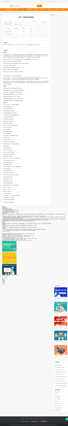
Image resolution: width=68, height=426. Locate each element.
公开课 (23, 9)
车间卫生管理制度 (57, 396)
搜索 (39, 6)
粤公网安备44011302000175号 (52, 424)
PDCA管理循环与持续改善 (60, 367)
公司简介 (22, 418)
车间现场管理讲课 (57, 410)
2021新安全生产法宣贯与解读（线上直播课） (12, 230)
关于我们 (64, 1)
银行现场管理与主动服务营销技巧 (61, 376)
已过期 (31, 31)
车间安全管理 (56, 401)
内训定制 (45, 418)
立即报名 (44, 32)
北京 (51, 1)
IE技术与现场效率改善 (59, 378)
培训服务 (49, 9)
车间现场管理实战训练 (59, 369)
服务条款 (31, 418)
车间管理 (55, 394)
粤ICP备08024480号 (43, 424)
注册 (49, 1)
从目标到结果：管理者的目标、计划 (62, 381)
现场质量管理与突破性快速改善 (7, 233)
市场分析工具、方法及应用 (6, 235)
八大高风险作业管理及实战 (6, 237)
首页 (16, 9)
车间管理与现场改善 (57, 403)
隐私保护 (36, 418)
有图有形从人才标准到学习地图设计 (29, 230)
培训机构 (62, 9)
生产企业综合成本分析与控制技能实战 (8, 238)
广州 (57, 1)
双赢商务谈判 (4, 236)
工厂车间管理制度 (57, 398)
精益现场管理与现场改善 (6, 234)
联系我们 (27, 418)
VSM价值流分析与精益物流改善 (61, 385)
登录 (44, 1)
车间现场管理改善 (57, 405)
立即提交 (3, 283)
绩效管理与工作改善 (59, 374)
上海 (54, 1)
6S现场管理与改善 (59, 365)
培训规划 (40, 418)
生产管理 (14, 12)
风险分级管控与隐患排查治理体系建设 (8, 239)
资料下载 (56, 9)
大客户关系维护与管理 (6, 240)
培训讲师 (36, 9)
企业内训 (29, 9)
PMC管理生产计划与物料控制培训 (61, 383)
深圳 (60, 1)
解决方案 (43, 9)
